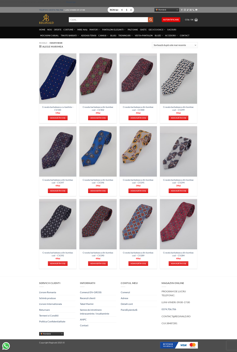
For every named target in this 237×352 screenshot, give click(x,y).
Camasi (103, 35)
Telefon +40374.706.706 (51, 10)
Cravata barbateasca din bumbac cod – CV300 (138, 108)
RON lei (114, 9)
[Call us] (193, 10)
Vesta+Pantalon (144, 35)
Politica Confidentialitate (52, 321)
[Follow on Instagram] (185, 10)
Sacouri (171, 29)
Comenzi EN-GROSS (90, 292)
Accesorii (171, 35)
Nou (49, 29)
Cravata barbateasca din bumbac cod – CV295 (138, 181)
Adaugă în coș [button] (57, 118)
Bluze (159, 35)
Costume (69, 29)
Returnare (44, 309)
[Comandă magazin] (175, 45)
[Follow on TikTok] (188, 10)
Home (42, 29)
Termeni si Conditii (48, 315)
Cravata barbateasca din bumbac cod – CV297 (57, 181)
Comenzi (125, 292)
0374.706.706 (169, 309)
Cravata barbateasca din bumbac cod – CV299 (178, 108)
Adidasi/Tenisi (88, 35)
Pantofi (94, 29)
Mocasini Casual (49, 35)
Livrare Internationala (50, 303)
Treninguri (125, 35)
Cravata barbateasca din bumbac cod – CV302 (98, 108)
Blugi (113, 35)
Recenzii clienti (87, 298)
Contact (185, 35)
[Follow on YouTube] (196, 10)
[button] (171, 19)
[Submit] (150, 19)
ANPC (83, 319)
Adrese (124, 298)
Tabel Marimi (86, 303)
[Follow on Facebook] (182, 10)
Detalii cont (127, 303)
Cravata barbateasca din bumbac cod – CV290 (98, 254)
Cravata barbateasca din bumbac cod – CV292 (57, 254)
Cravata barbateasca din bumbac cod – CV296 (98, 181)
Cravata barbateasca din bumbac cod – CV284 (178, 254)
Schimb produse (47, 298)
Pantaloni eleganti (113, 29)
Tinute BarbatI (70, 35)
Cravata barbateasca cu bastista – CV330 (57, 108)
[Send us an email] (191, 10)
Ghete (143, 29)
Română (160, 10)
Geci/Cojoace (157, 29)
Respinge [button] (71, 1)
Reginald (43, 43)
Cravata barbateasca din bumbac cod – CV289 (138, 254)
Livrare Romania (47, 292)
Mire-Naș (82, 29)
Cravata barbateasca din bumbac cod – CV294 (178, 181)
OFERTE (58, 29)
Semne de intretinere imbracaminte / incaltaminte (94, 311)
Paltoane (133, 29)
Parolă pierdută (129, 309)
